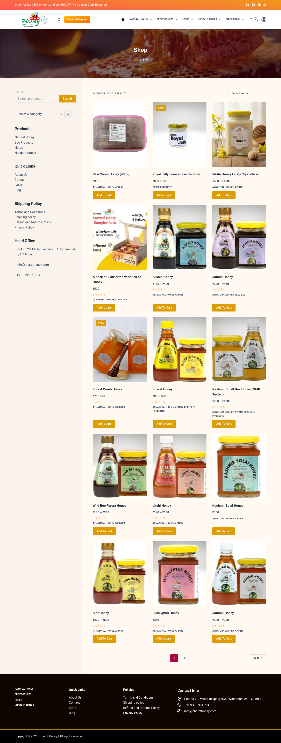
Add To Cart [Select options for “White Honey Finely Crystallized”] (224, 195)
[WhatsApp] (264, 5)
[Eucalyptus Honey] (180, 573)
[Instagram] (253, 5)
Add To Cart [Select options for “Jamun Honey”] (224, 307)
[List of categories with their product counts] (40, 114)
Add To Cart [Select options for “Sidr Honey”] (104, 638)
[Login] (263, 19)
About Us (21, 174)
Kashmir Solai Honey (227, 505)
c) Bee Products (162, 187)
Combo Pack (122, 299)
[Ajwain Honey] (180, 237)
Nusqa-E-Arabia (210, 19)
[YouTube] (259, 5)
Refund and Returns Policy (33, 222)
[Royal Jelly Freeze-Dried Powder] (180, 134)
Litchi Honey (162, 505)
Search (19, 92)
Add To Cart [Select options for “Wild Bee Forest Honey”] (104, 531)
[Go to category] (68, 114)
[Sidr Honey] (120, 573)
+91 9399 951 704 (196, 705)
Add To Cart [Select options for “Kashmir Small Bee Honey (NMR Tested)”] (224, 423)
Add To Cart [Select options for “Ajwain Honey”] (164, 307)
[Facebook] (247, 5)
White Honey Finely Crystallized (235, 174)
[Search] (59, 19)
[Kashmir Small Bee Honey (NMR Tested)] (239, 349)
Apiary (119, 187)
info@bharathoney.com (200, 711)
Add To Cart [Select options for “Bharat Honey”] (164, 423)
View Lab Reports (77, 19)
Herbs (188, 19)
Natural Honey (141, 19)
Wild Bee (240, 294)
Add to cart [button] (104, 195)
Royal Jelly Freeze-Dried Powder (177, 174)
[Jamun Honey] (239, 237)
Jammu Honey (223, 613)
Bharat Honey (163, 389)
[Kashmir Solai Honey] (239, 466)
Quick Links (235, 19)
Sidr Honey (101, 613)
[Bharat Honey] (180, 349)
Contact (20, 180)
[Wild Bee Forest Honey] (120, 466)
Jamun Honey (222, 277)
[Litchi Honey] (180, 466)
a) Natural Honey (103, 187)
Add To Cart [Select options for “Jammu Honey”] (224, 638)
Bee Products (168, 19)
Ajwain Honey (163, 277)
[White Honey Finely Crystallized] (239, 134)
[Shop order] (247, 93)
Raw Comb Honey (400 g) (112, 174)
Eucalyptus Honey (166, 613)
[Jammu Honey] (239, 573)
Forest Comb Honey (107, 389)
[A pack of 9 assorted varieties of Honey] (120, 237)
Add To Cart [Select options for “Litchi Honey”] (164, 531)
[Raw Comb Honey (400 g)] (120, 134)
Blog (18, 190)
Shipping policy (25, 217)
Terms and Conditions (30, 212)
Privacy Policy (24, 227)
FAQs (18, 185)
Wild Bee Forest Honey (109, 505)
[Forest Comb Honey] (120, 349)
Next (258, 658)
